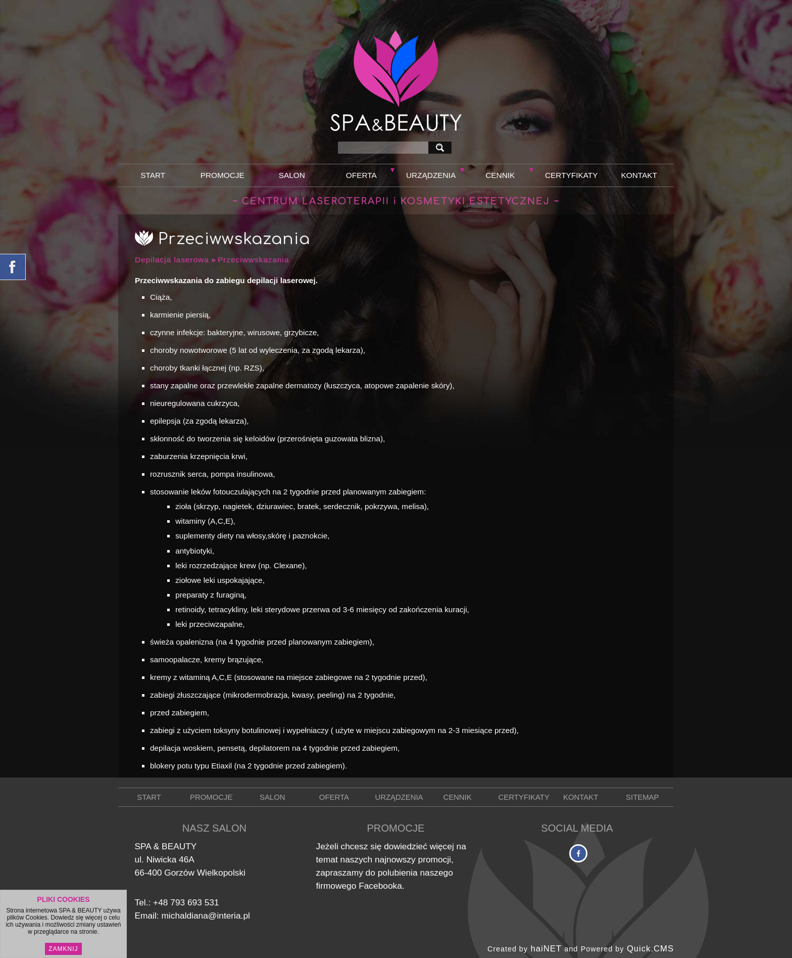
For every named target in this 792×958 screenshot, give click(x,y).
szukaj (442, 147)
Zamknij (63, 948)
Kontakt (639, 175)
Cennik (500, 175)
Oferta (361, 175)
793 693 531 (194, 902)
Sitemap (642, 797)
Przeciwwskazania (253, 259)
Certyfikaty (571, 175)
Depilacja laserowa (172, 259)
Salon (292, 175)
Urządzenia (431, 175)
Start (152, 175)
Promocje (222, 175)
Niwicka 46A (170, 859)
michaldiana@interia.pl (205, 915)
